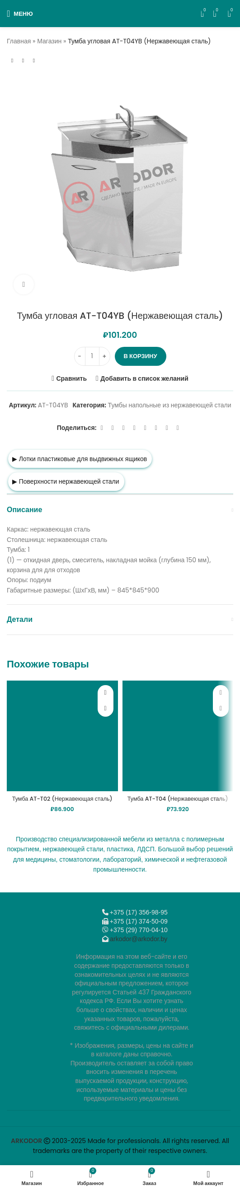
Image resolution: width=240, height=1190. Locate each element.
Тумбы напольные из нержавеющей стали (169, 405)
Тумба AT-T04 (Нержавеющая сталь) (177, 799)
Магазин (49, 41)
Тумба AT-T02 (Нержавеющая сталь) (62, 799)
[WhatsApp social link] (145, 428)
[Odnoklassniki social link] (134, 428)
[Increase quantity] (104, 356)
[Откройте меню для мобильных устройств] (20, 14)
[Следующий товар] (33, 60)
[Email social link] (123, 428)
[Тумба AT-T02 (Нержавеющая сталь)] (62, 736)
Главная (19, 41)
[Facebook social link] (101, 428)
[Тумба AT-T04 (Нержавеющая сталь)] (178, 736)
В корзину (140, 356)
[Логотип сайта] (120, 13)
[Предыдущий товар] (12, 60)
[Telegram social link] (166, 428)
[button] (105, 709)
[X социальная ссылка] (112, 428)
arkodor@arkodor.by (138, 939)
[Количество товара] (92, 356)
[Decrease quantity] (79, 356)
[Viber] (177, 428)
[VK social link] (156, 428)
